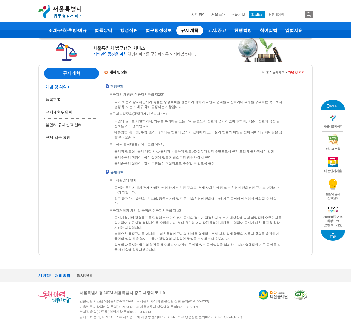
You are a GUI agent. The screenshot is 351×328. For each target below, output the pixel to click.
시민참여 (198, 14)
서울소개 (218, 14)
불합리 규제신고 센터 (64, 125)
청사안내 (84, 276)
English (256, 14)
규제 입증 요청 (58, 137)
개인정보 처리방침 (54, 276)
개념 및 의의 (56, 87)
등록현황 (53, 100)
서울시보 (238, 14)
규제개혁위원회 (59, 112)
